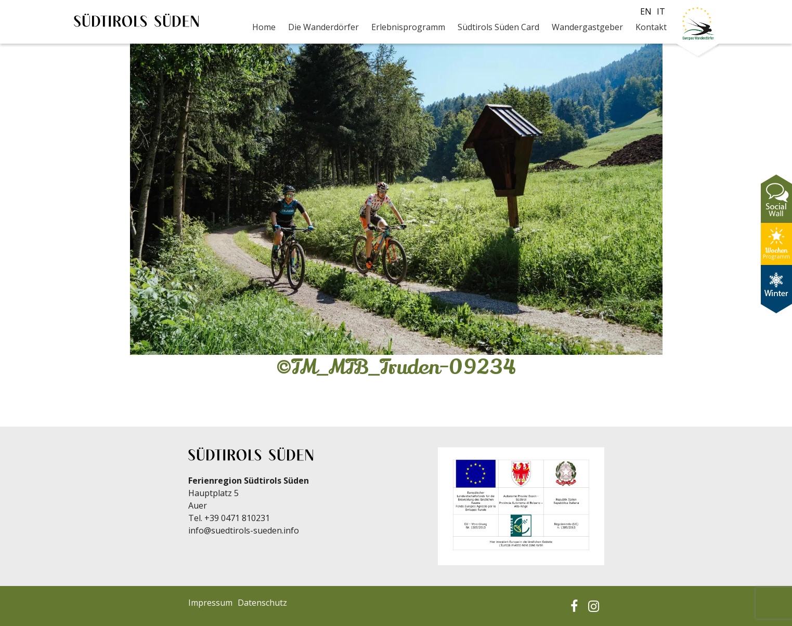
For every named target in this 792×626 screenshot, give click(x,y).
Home (264, 27)
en (646, 11)
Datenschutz (262, 602)
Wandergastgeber (587, 27)
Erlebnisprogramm (408, 27)
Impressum (210, 602)
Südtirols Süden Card (498, 27)
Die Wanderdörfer (323, 27)
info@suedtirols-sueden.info (243, 530)
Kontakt (651, 27)
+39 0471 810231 (237, 518)
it (661, 11)
